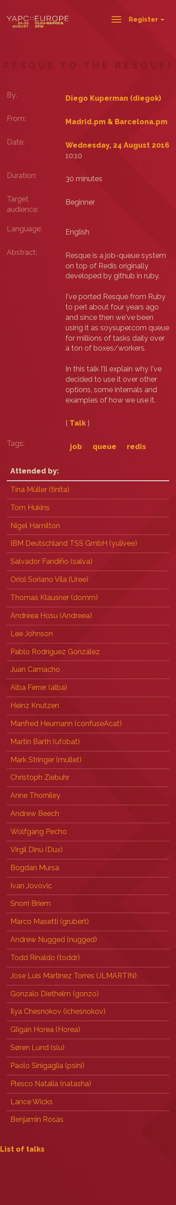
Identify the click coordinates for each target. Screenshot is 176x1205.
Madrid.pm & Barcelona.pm (116, 121)
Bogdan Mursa (34, 867)
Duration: (22, 175)
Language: (24, 229)
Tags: (15, 443)
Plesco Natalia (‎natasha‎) (50, 1083)
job (76, 446)
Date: (15, 142)
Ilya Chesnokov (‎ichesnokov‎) (58, 1011)
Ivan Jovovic (31, 885)
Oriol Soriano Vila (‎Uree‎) (49, 579)
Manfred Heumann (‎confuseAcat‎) (66, 723)
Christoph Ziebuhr (39, 777)
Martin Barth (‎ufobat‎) (45, 741)
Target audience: (22, 204)
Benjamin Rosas (37, 1119)
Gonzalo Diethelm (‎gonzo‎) (54, 993)
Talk (77, 423)
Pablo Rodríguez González (55, 651)
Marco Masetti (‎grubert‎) (49, 921)
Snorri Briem (30, 903)
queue (104, 446)
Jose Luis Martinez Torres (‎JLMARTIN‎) (73, 975)
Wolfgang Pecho (38, 831)
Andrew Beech (34, 813)
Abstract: (22, 252)
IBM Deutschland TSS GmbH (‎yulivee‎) (73, 543)
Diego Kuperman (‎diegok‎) (113, 98)
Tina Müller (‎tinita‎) (39, 489)
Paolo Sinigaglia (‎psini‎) (47, 1065)
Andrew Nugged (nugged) (53, 939)
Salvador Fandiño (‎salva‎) (51, 561)
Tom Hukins (30, 507)
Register (147, 19)
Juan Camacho (35, 669)
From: (16, 118)
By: (12, 95)
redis (136, 446)
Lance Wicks (31, 1101)
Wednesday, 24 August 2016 (117, 145)
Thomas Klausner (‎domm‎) (54, 597)
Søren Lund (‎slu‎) (37, 1047)
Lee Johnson (31, 633)
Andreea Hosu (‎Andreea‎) (51, 615)
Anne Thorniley (35, 795)
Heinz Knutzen (34, 705)
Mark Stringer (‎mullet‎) (46, 759)
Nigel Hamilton (35, 525)
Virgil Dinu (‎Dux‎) (36, 849)
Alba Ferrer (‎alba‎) (38, 687)
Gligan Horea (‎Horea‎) (45, 1029)
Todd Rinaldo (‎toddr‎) (45, 957)
